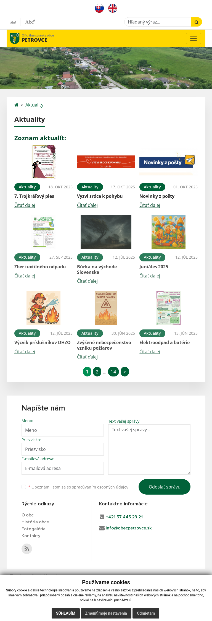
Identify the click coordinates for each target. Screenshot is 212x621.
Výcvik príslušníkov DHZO (42, 342)
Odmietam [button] (146, 613)
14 (113, 371)
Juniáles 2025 (153, 267)
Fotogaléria (34, 529)
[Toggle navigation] (193, 38)
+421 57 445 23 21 (124, 517)
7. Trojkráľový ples (34, 196)
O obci (28, 515)
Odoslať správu (165, 487)
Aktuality (34, 105)
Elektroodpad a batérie (164, 342)
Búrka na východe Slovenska (97, 269)
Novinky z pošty (156, 196)
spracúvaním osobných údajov (100, 487)
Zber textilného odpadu (40, 267)
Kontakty (31, 536)
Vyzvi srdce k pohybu (100, 196)
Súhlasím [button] (65, 613)
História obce (35, 522)
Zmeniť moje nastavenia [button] (106, 613)
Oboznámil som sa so (78, 487)
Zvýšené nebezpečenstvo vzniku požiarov (104, 345)
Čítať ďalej (24, 205)
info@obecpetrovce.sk (129, 528)
